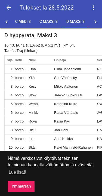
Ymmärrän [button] (21, 186)
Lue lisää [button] (17, 172)
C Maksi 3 (48, 21)
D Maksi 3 (75, 21)
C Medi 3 (23, 21)
